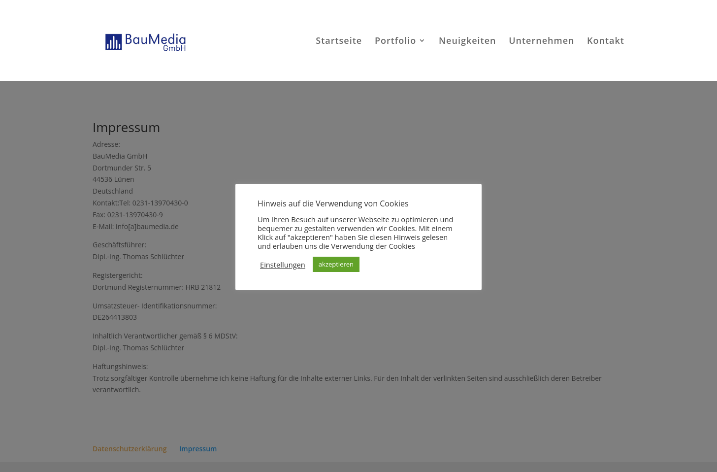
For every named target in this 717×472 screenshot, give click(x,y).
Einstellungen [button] (282, 264)
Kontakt (605, 41)
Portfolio (395, 41)
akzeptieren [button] (336, 264)
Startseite (339, 41)
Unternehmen (541, 41)
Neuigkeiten (467, 41)
